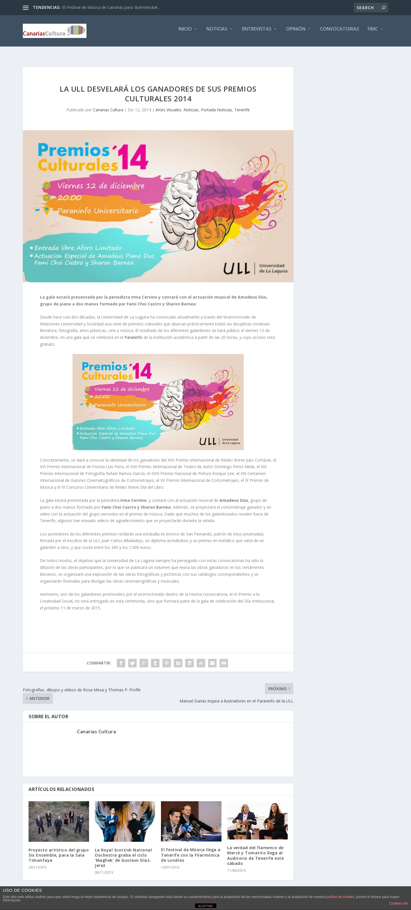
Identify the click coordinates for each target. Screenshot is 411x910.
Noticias (216, 33)
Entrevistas (256, 33)
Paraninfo (133, 332)
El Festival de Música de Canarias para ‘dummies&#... (111, 7)
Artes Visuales (168, 104)
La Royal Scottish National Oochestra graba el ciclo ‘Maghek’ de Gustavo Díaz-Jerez (123, 852)
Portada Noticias (216, 104)
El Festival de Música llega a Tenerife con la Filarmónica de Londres (191, 849)
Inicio (185, 33)
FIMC (373, 33)
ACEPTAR (205, 906)
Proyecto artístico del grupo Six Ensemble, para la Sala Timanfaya (59, 850)
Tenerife (242, 104)
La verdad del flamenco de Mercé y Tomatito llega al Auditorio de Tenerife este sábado (255, 850)
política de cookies (340, 897)
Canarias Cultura (108, 104)
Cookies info (398, 903)
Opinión (295, 33)
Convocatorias (339, 33)
